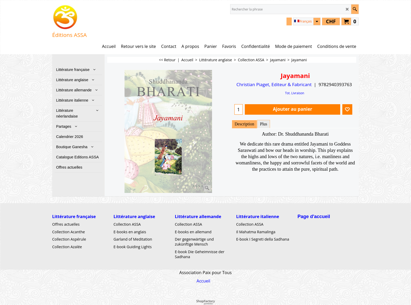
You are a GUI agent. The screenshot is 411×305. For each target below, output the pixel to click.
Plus (263, 124)
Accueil (203, 281)
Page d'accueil (314, 216)
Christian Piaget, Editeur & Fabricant (274, 84)
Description (244, 124)
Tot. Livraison (294, 93)
